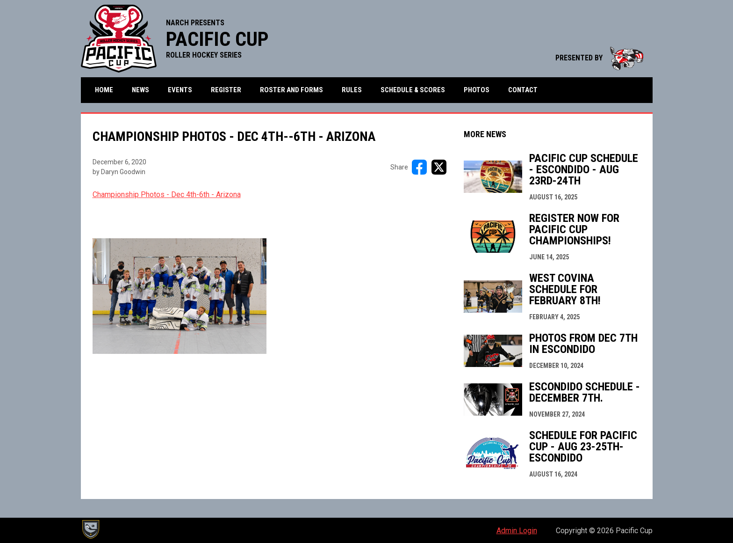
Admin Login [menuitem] (516, 530)
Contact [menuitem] (523, 90)
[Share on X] (438, 167)
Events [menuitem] (180, 90)
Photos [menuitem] (476, 90)
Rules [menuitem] (352, 90)
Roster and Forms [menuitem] (291, 90)
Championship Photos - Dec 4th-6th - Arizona (167, 194)
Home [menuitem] (104, 90)
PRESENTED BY (599, 57)
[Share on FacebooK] (419, 167)
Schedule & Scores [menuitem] (413, 90)
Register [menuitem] (226, 90)
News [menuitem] (140, 90)
